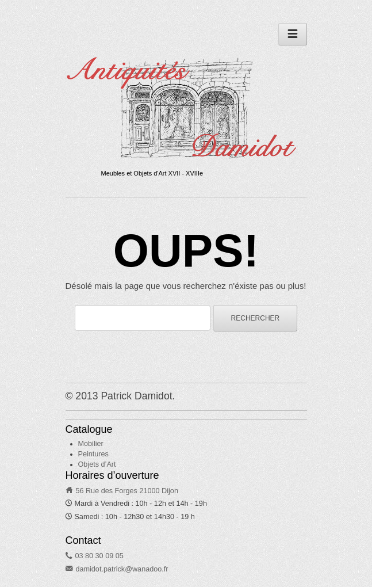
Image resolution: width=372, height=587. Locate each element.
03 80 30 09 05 (99, 556)
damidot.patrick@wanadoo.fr (121, 569)
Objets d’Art (97, 464)
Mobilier (90, 444)
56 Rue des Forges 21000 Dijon (126, 491)
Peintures (93, 454)
